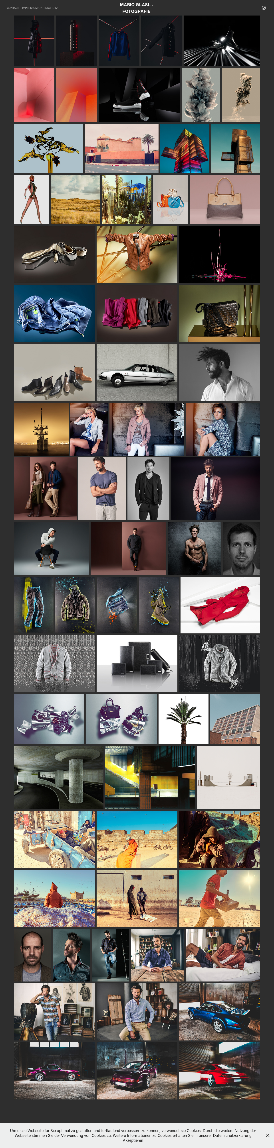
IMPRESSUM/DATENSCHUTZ (40, 8)
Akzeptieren (133, 1140)
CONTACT (13, 8)
